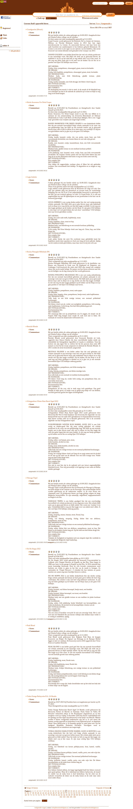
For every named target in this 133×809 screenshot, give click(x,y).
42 (43, 793)
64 (99, 793)
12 (53, 791)
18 (69, 791)
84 (64, 795)
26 (89, 791)
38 (33, 793)
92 (85, 795)
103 (64, 797)
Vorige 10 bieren (32, 788)
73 (36, 795)
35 (25, 793)
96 (95, 795)
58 (84, 793)
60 (89, 793)
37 (30, 793)
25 (87, 791)
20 (74, 791)
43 (46, 793)
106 (74, 797)
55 (76, 793)
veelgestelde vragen (40, 808)
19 (71, 791)
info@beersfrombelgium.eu (60, 808)
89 (77, 795)
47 (56, 793)
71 (31, 795)
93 (87, 795)
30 (99, 791)
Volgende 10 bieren (102, 788)
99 (102, 795)
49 (61, 793)
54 (74, 793)
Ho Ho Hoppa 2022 (33, 549)
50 (64, 793)
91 (82, 795)
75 (41, 795)
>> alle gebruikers (14, 51)
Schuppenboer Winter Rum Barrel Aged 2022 (42, 401)
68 (110, 793)
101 (109, 795)
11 (50, 791)
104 (67, 797)
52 (69, 793)
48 (58, 793)
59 (87, 793)
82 (59, 795)
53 (71, 793)
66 (105, 793)
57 (82, 793)
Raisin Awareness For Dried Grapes (39, 102)
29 (97, 791)
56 (79, 793)
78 (49, 795)
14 (58, 791)
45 (51, 793)
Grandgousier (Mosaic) (35, 29)
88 (74, 795)
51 (66, 793)
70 (28, 795)
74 (38, 795)
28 (94, 791)
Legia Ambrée (32, 177)
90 (79, 795)
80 (54, 795)
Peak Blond (31, 625)
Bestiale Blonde (32, 326)
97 (97, 795)
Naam (98, 24)
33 (107, 791)
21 (76, 791)
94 (90, 795)
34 (110, 791)
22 (79, 791)
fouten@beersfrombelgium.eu (90, 808)
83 (62, 795)
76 (44, 795)
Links (5, 38)
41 (41, 793)
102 (60, 797)
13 (56, 791)
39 (35, 793)
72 (33, 795)
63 (97, 793)
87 (72, 795)
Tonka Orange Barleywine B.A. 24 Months (41, 696)
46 (53, 793)
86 (69, 795)
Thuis (5, 35)
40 (38, 793)
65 (102, 793)
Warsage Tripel (32, 478)
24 (84, 791)
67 (107, 793)
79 (51, 795)
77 (46, 795)
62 (94, 793)
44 (48, 793)
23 (81, 791)
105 (71, 797)
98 (100, 795)
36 (28, 793)
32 (104, 791)
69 (26, 795)
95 (92, 795)
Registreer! (7, 28)
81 (56, 795)
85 (67, 795)
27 (92, 791)
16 (63, 791)
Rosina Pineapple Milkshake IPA (38, 252)
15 (61, 791)
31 (102, 791)
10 (48, 791)
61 (92, 793)
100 (105, 795)
